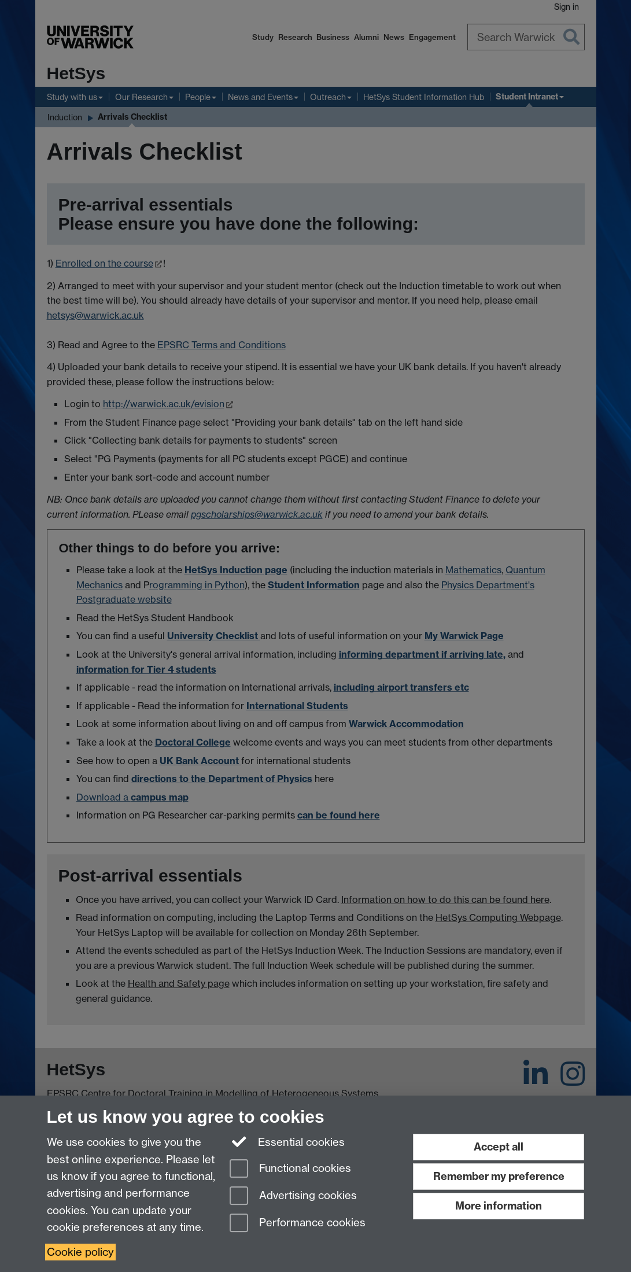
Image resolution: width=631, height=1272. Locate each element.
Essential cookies (287, 1141)
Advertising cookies (293, 1196)
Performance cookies (298, 1223)
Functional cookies (290, 1169)
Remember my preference (498, 1176)
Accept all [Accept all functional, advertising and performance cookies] (498, 1146)
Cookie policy (80, 1252)
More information (498, 1205)
